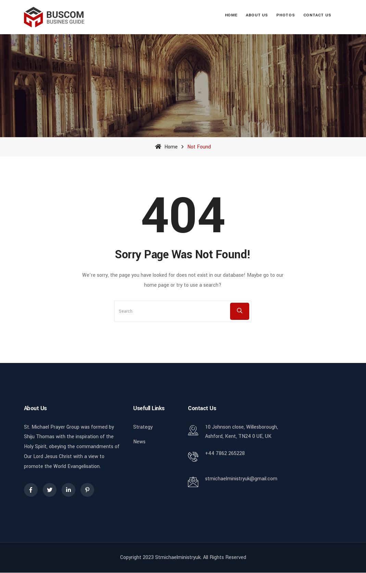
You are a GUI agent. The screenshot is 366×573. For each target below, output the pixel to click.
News (139, 441)
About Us (257, 15)
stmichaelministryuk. (178, 557)
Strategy (143, 427)
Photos (285, 15)
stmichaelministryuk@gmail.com (241, 478)
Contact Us (317, 15)
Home (231, 15)
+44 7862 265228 (225, 453)
